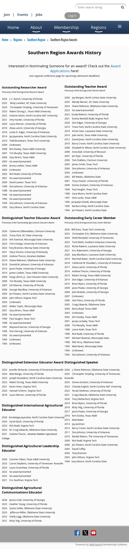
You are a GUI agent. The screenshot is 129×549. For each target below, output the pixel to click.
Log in (72, 15)
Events (22, 14)
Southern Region (36, 40)
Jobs (39, 14)
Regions (17, 40)
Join (7, 14)
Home (5, 40)
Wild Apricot (95, 544)
